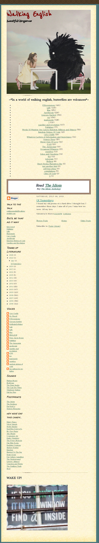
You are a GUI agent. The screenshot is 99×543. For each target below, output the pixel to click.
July (13, 261)
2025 (11, 255)
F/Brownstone (48, 105)
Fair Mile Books (13, 443)
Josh (10, 327)
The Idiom (53, 185)
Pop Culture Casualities (15, 457)
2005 (11, 304)
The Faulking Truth (14, 466)
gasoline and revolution (49, 125)
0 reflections (67, 214)
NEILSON (13, 335)
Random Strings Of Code (49, 132)
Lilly (49, 107)
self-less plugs (49, 168)
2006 (11, 301)
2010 (11, 289)
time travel (11, 227)
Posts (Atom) (54, 226)
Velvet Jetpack (12, 424)
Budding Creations (14, 445)
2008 (11, 295)
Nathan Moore (12, 381)
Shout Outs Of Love (49, 142)
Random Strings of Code (16, 241)
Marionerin (11, 234)
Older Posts (86, 220)
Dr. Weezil (13, 316)
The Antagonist (49, 147)
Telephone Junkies (13, 390)
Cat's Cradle (49, 134)
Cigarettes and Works (15, 464)
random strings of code (16, 365)
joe (48, 117)
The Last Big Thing (14, 388)
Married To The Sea (14, 452)
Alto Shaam (11, 434)
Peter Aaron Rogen (16, 338)
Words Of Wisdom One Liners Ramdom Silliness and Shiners (49, 129)
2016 (11, 272)
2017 (11, 269)
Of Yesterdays (16, 264)
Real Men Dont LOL (14, 429)
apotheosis (13, 346)
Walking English (29, 14)
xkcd (8, 469)
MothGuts (10, 383)
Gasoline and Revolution (16, 243)
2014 (11, 278)
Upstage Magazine (13, 409)
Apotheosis (49, 112)
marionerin (49, 120)
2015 (11, 275)
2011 (11, 287)
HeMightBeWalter (16, 324)
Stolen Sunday (12, 427)
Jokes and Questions (49, 154)
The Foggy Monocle (14, 440)
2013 (11, 281)
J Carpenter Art (12, 436)
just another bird (49, 166)
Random (10, 450)
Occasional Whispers (49, 149)
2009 (11, 292)
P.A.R (49, 144)
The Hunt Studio (13, 385)
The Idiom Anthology (51, 189)
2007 (11, 298)
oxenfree (49, 151)
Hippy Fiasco (12, 422)
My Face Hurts (12, 431)
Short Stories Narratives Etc (49, 164)
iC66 (11, 353)
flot (49, 156)
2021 (11, 266)
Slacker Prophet (12, 448)
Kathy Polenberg (13, 438)
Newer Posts (42, 220)
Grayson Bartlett (48, 115)
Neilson (50, 161)
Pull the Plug (11, 392)
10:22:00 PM (58, 214)
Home (64, 220)
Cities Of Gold (50, 173)
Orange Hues (49, 139)
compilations (49, 171)
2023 (11, 258)
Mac (49, 110)
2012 (11, 284)
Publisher (49, 127)
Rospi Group (11, 455)
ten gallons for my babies (16, 370)
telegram (49, 159)
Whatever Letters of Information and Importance (49, 137)
